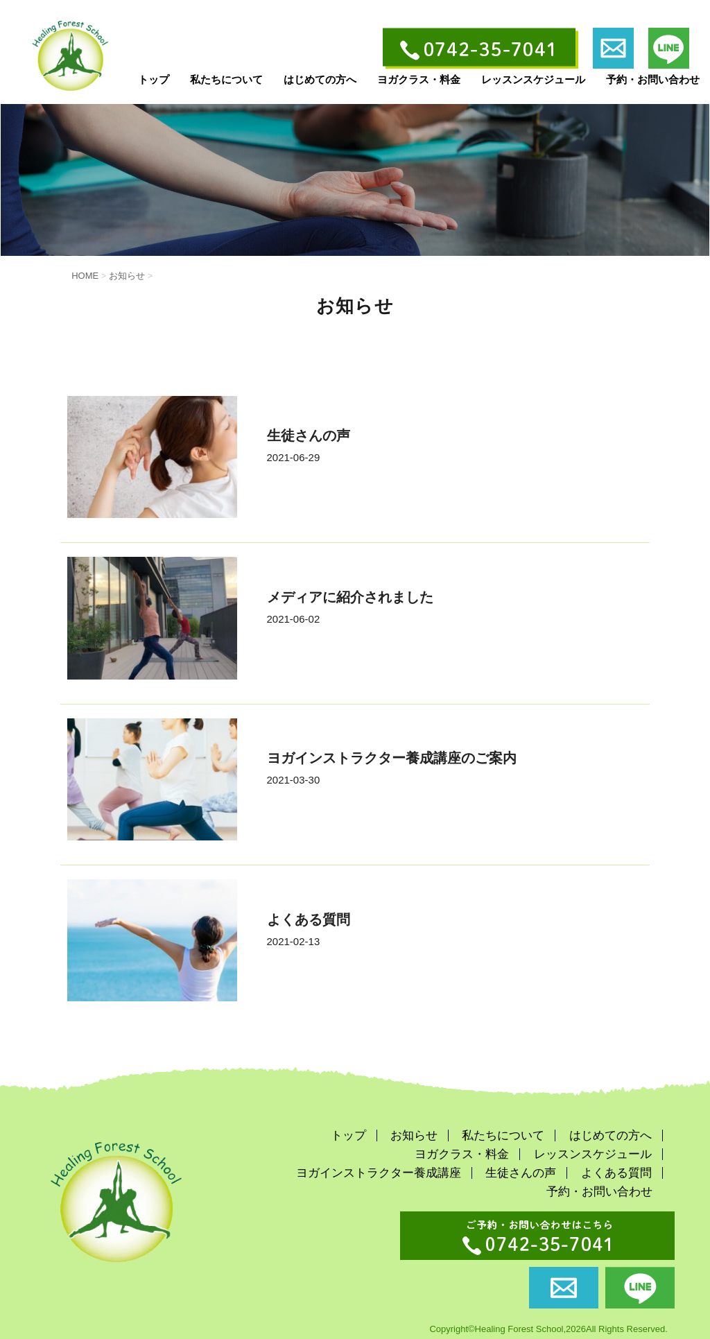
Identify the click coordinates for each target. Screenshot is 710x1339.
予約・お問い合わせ (653, 79)
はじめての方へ (320, 79)
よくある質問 (308, 919)
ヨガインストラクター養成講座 (378, 1173)
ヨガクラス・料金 (418, 79)
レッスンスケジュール (533, 79)
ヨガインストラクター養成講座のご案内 (392, 758)
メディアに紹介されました (350, 597)
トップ (153, 79)
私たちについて (226, 79)
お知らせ (414, 1135)
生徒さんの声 (308, 435)
